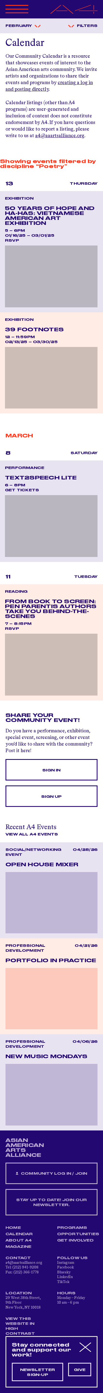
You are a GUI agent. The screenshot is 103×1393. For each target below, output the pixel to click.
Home (13, 1227)
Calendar (19, 1234)
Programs (72, 1227)
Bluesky (64, 1272)
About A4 (18, 1240)
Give (79, 1370)
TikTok (63, 1282)
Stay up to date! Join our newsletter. (51, 1202)
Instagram (65, 1263)
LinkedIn (65, 1277)
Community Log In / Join (51, 1174)
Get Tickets (22, 490)
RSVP (12, 240)
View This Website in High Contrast (20, 1326)
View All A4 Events (31, 834)
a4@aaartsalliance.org (59, 135)
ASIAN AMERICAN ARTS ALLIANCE (24, 1148)
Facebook (65, 1267)
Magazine (18, 1246)
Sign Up (51, 796)
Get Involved (75, 1240)
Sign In (51, 770)
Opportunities (78, 1234)
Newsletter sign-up (37, 1372)
